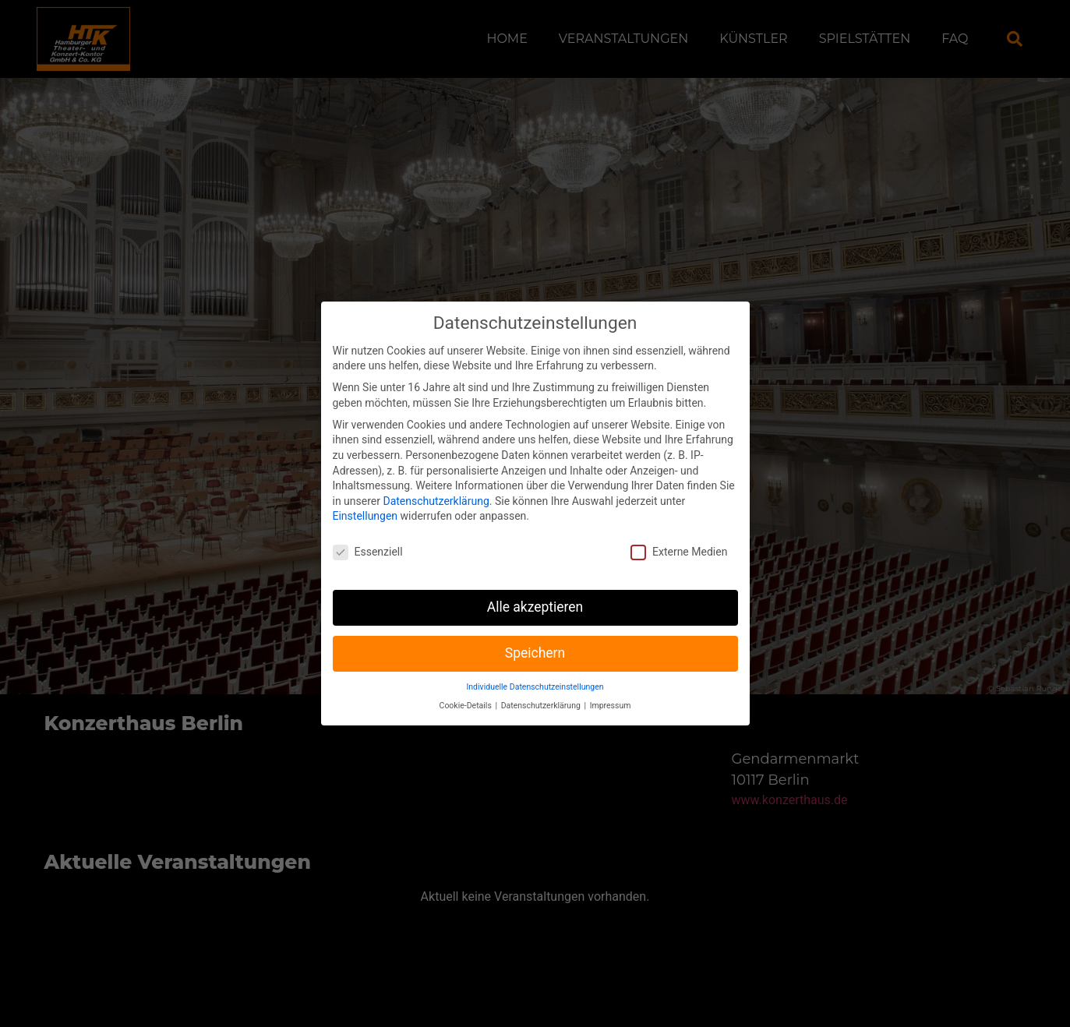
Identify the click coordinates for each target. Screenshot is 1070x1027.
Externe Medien (678, 535)
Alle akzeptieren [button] (535, 590)
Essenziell (368, 535)
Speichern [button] (535, 636)
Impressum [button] (610, 689)
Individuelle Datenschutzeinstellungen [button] (534, 670)
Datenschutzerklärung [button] (542, 689)
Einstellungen (365, 499)
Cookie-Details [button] (467, 689)
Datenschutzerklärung (436, 484)
